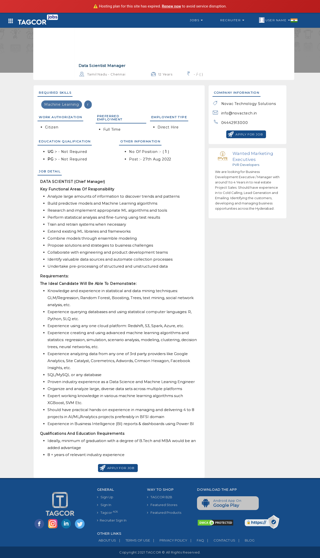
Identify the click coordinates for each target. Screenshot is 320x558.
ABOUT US (106, 540)
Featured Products (164, 513)
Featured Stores (162, 505)
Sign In (104, 505)
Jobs (196, 20)
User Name (278, 20)
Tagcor (107, 512)
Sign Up (105, 497)
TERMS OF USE (133, 540)
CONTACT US (219, 540)
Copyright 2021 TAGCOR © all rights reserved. (159, 552)
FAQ (195, 540)
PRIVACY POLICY (168, 540)
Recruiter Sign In (111, 520)
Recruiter (232, 20)
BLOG (244, 540)
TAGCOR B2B (159, 497)
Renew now (171, 6)
